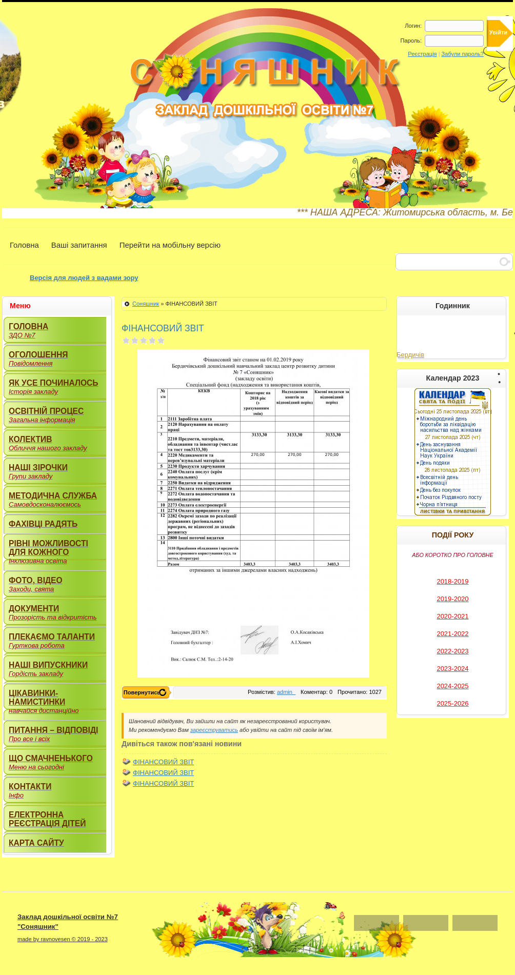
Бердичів (410, 355)
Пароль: (411, 40)
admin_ (286, 692)
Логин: (413, 26)
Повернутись (142, 692)
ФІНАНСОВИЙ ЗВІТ (163, 762)
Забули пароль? (463, 54)
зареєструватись (214, 730)
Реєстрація (422, 54)
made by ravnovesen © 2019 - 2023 (62, 939)
